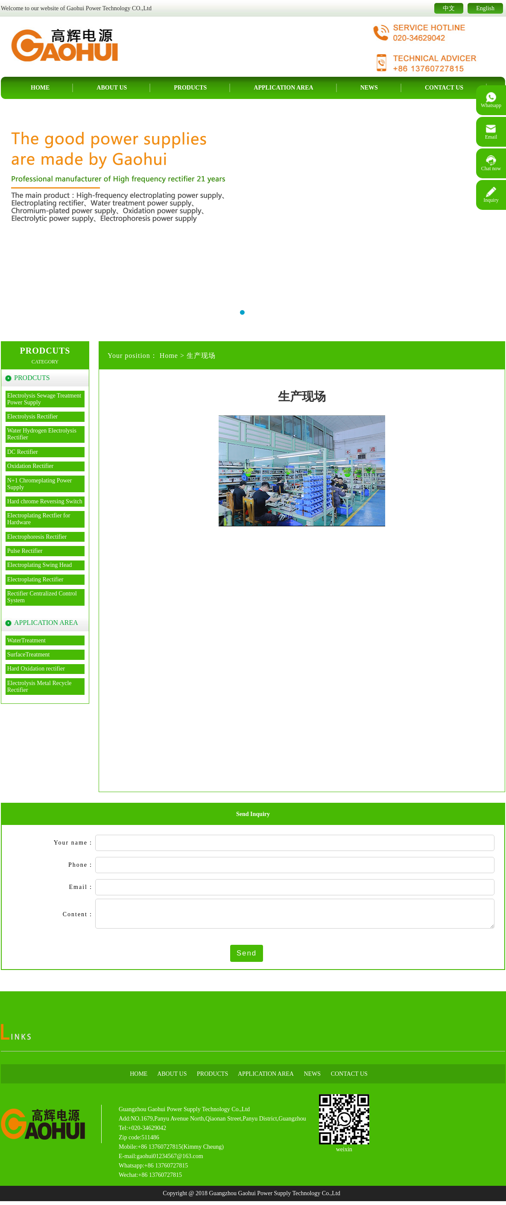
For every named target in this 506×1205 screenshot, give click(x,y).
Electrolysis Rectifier (32, 416)
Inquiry (490, 195)
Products (190, 87)
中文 (449, 8)
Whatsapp (491, 100)
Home (40, 87)
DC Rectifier (22, 452)
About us (112, 87)
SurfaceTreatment (28, 654)
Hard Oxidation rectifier (36, 668)
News (369, 87)
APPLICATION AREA (283, 87)
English (485, 8)
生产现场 (201, 355)
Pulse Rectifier (25, 551)
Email (491, 132)
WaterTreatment (26, 640)
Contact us (444, 87)
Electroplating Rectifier (35, 579)
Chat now (491, 163)
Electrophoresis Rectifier (37, 537)
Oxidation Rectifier (30, 466)
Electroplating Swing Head (39, 565)
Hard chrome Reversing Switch (44, 501)
